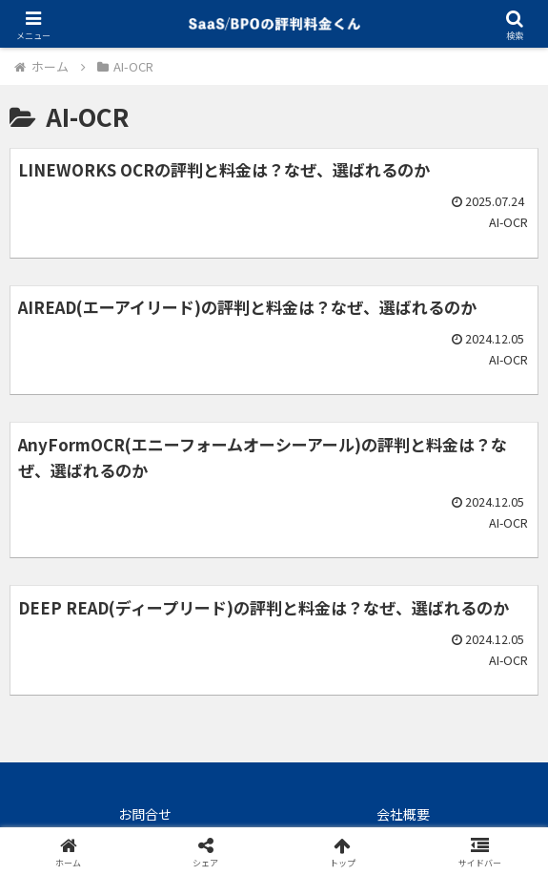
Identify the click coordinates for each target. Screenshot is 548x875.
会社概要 (403, 813)
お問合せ (145, 813)
